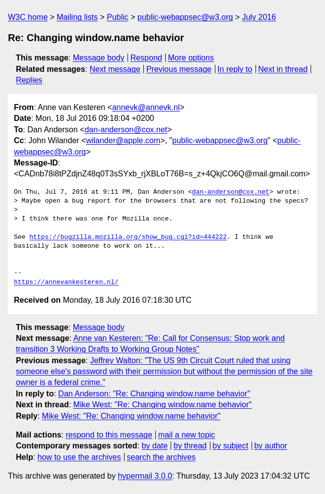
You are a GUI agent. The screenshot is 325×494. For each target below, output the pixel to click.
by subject (230, 445)
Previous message (179, 69)
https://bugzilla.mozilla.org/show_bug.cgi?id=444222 (128, 237)
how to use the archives (79, 457)
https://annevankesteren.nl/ (66, 282)
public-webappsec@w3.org (185, 17)
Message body (99, 58)
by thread (190, 445)
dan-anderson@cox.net (125, 129)
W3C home (28, 17)
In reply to (234, 69)
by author (270, 445)
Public (118, 17)
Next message (115, 69)
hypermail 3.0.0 (145, 476)
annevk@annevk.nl (146, 107)
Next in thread (283, 69)
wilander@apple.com (123, 140)
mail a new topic (186, 435)
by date (154, 445)
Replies (29, 80)
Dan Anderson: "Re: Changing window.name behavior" (154, 393)
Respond (146, 58)
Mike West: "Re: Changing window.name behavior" (162, 404)
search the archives (161, 457)
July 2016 (259, 17)
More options (191, 58)
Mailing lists (77, 17)
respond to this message (108, 435)
